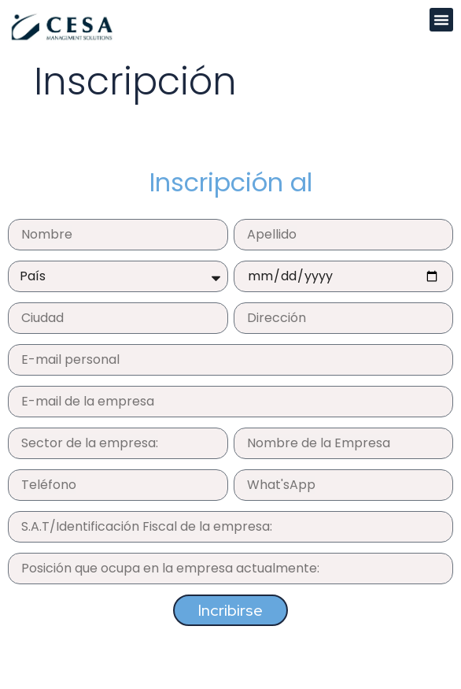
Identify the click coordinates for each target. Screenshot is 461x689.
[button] (441, 19)
